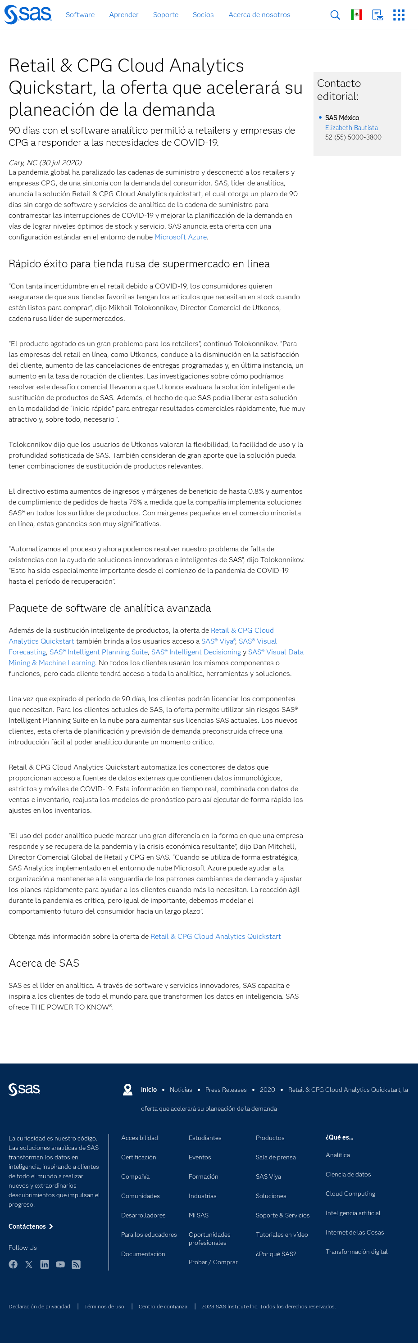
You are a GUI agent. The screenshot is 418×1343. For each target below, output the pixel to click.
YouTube (60, 1268)
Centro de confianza (163, 1306)
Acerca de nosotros (259, 14)
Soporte (165, 14)
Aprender (124, 14)
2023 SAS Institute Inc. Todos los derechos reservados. (268, 1306)
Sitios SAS (398, 15)
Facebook (13, 1268)
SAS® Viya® (218, 641)
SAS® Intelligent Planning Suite (99, 652)
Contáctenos (377, 15)
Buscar (335, 15)
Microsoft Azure (180, 237)
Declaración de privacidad (39, 1306)
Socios (203, 14)
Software (80, 14)
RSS (76, 1268)
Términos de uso (104, 1306)
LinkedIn (44, 1268)
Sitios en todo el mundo (356, 14)
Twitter (28, 1268)
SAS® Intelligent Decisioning (195, 652)
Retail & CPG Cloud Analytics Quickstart (215, 936)
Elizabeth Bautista (351, 128)
